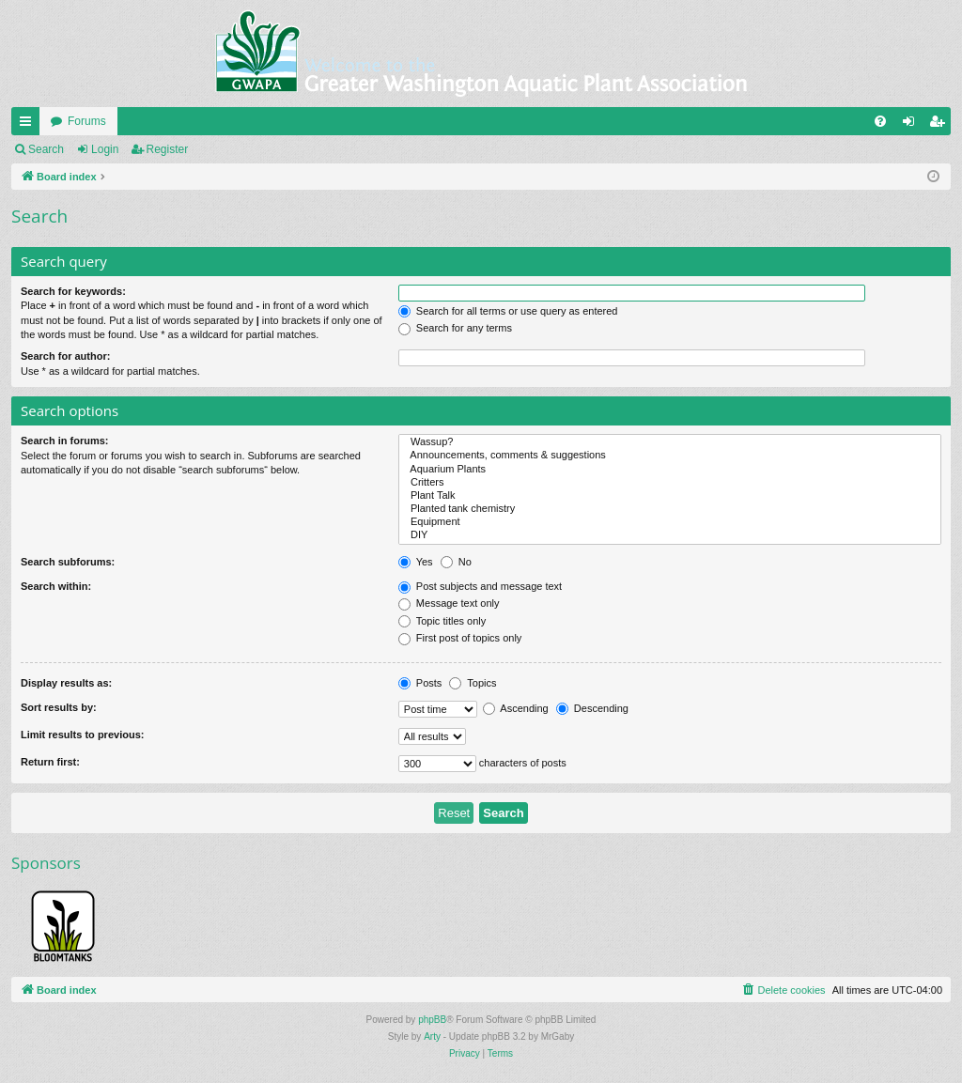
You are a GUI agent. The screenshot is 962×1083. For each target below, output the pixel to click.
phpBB (432, 1019)
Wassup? (669, 442)
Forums (87, 121)
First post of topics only (460, 637)
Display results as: (66, 682)
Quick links (29, 125)
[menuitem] (880, 121)
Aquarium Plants (669, 469)
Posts (420, 682)
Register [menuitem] (941, 125)
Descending (592, 708)
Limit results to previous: (82, 734)
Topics (472, 682)
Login (104, 149)
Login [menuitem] (913, 125)
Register (168, 149)
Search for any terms (455, 327)
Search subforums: (68, 561)
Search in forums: (65, 440)
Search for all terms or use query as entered (508, 311)
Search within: (56, 586)
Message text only (449, 603)
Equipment (669, 522)
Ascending (516, 708)
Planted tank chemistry (669, 509)
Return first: (50, 761)
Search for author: (65, 356)
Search (46, 149)
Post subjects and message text (480, 586)
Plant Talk (669, 496)
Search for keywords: (73, 291)
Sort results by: (59, 707)
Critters (669, 482)
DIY (669, 535)
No (456, 561)
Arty (432, 1036)
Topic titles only (442, 621)
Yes (415, 561)
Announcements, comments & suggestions (669, 455)
